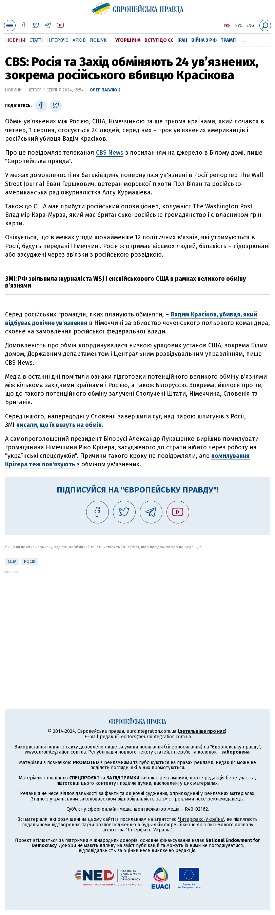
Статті (36, 40)
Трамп (228, 40)
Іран (182, 40)
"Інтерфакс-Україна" (201, 819)
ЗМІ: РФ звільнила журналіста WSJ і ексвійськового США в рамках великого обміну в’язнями (125, 282)
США (12, 561)
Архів (79, 40)
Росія (29, 561)
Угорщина (127, 40)
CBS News (109, 152)
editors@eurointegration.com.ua (156, 737)
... (244, 39)
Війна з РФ (204, 40)
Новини (15, 40)
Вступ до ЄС (158, 40)
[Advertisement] (137, 621)
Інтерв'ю (57, 40)
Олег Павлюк (105, 89)
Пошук (98, 40)
